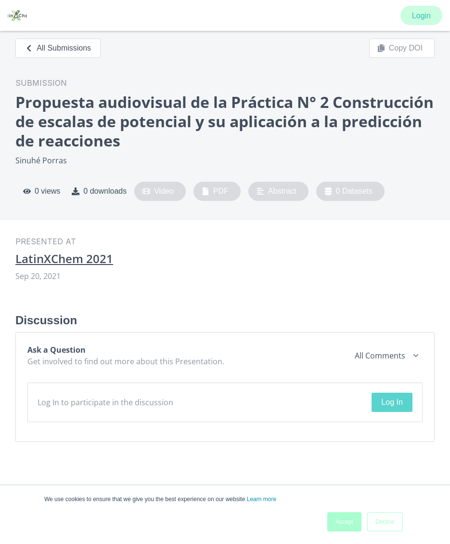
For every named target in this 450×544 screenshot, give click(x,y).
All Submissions (58, 48)
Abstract (276, 191)
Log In (391, 402)
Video (158, 191)
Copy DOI (400, 48)
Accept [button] (344, 521)
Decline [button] (385, 521)
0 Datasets (348, 191)
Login (421, 16)
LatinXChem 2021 (64, 258)
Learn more (261, 499)
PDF (215, 191)
